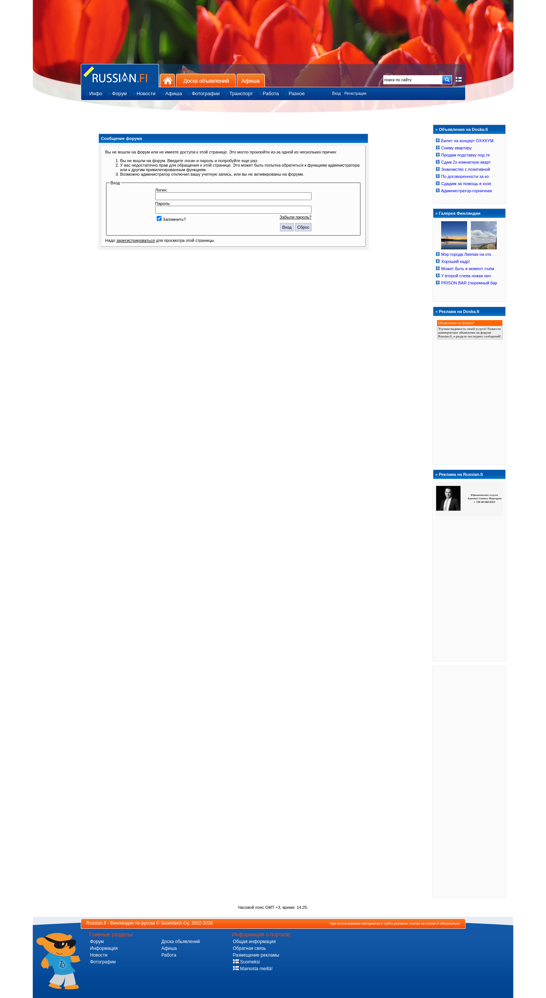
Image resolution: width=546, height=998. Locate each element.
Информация (104, 948)
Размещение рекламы (256, 955)
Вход (336, 93)
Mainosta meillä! (253, 968)
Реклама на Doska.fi (459, 311)
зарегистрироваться (135, 240)
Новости (98, 955)
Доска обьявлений (181, 941)
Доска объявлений (206, 80)
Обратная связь (249, 948)
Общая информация (254, 941)
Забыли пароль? (296, 217)
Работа (169, 955)
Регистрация (355, 93)
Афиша (251, 80)
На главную (167, 80)
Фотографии (103, 962)
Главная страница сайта (120, 75)
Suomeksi (246, 962)
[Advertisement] (469, 782)
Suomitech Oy (175, 923)
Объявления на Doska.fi (463, 129)
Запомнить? (171, 219)
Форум (97, 941)
